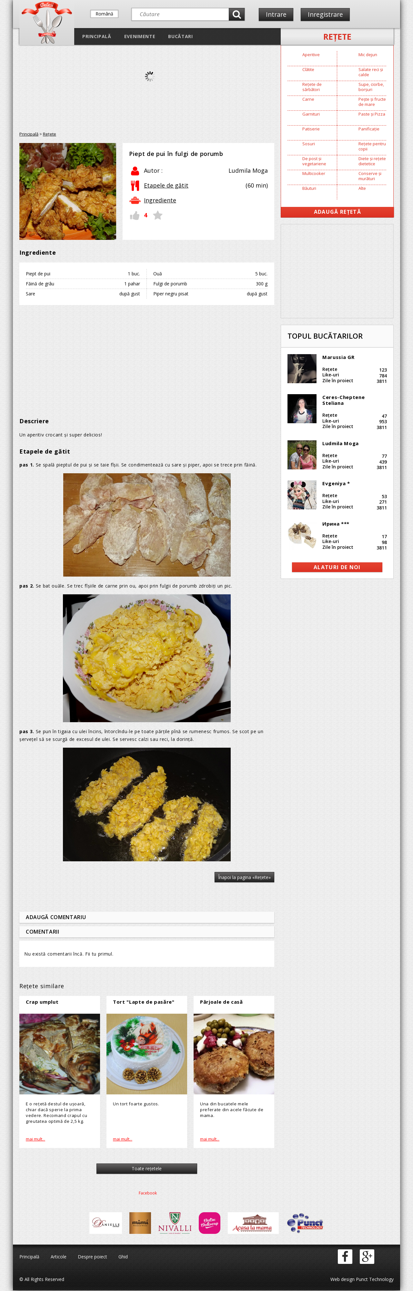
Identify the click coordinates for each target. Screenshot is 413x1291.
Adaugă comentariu (56, 917)
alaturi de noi (337, 567)
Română (104, 14)
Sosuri (308, 144)
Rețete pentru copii (372, 146)
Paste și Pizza (371, 114)
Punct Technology (374, 1280)
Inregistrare (326, 14)
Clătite (308, 69)
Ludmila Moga (340, 443)
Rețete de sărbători (312, 86)
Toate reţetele (147, 1169)
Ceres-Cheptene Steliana (343, 400)
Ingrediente (160, 200)
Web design (342, 1280)
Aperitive (311, 54)
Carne (308, 99)
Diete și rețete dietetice (372, 161)
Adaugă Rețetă (337, 211)
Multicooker (313, 173)
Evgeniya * (336, 483)
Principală (96, 36)
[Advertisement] (146, 357)
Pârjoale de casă (221, 1002)
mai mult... (35, 1139)
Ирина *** (335, 523)
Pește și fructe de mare (372, 101)
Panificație (368, 129)
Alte (362, 188)
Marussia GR (338, 357)
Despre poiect (92, 1257)
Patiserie (311, 129)
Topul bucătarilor (325, 336)
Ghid (123, 1257)
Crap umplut (42, 1002)
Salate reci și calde (370, 72)
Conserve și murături (369, 175)
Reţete (337, 36)
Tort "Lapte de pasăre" (144, 1002)
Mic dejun (367, 54)
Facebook (148, 1193)
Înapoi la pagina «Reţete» (244, 877)
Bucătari (180, 36)
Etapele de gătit (166, 185)
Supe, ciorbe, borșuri (371, 86)
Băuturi (309, 188)
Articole (58, 1257)
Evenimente (140, 36)
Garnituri (311, 114)
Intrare (276, 14)
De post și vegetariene (314, 161)
